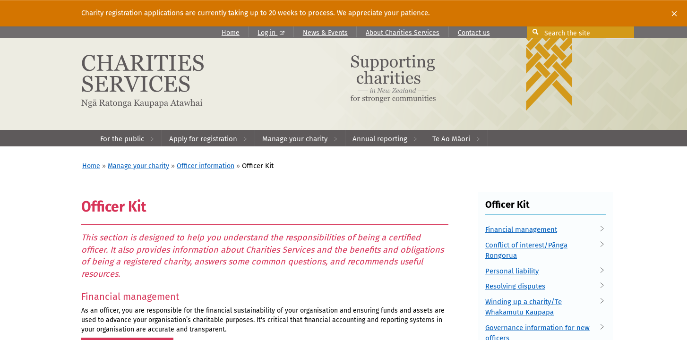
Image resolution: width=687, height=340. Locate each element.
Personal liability (542, 271)
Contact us (474, 33)
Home (231, 33)
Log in (271, 33)
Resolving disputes (542, 286)
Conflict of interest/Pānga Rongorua (542, 250)
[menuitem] (127, 138)
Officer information (205, 166)
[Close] (674, 13)
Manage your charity (138, 166)
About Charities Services (402, 33)
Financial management (542, 229)
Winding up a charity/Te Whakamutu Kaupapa (542, 307)
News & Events (325, 33)
